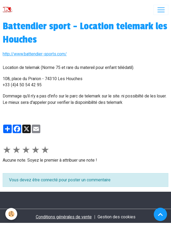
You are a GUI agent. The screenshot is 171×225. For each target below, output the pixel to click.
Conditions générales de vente (64, 216)
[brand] (9, 10)
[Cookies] (11, 214)
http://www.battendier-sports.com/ (35, 53)
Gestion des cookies (116, 216)
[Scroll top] (160, 214)
